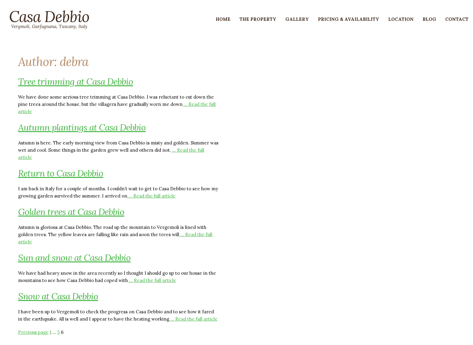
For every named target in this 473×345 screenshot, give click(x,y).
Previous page (33, 332)
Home (223, 19)
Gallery (297, 19)
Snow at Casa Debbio (58, 296)
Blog (429, 19)
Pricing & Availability (348, 19)
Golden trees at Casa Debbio (71, 211)
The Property (258, 19)
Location (401, 19)
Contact (456, 19)
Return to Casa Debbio (60, 173)
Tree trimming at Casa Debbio (75, 81)
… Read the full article (151, 196)
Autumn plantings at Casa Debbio (82, 127)
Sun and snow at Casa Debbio (74, 257)
